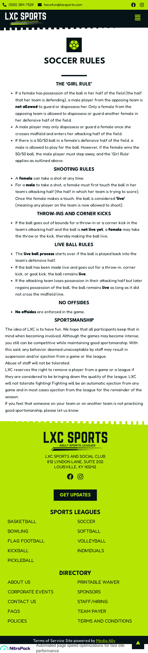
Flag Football (26, 540)
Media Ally (105, 640)
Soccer (86, 521)
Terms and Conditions (104, 621)
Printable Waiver (98, 582)
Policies (17, 621)
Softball (88, 531)
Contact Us (22, 601)
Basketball (22, 521)
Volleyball (91, 540)
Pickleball (21, 560)
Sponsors (89, 591)
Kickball (18, 550)
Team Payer (91, 611)
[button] (138, 17)
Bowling (18, 531)
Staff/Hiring (92, 601)
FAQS (14, 611)
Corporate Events (30, 591)
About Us (19, 582)
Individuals (90, 550)
